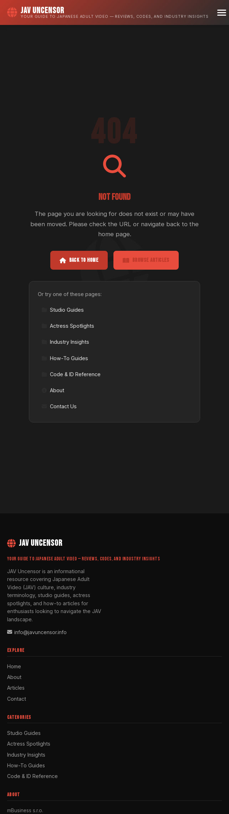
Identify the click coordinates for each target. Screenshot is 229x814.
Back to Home (79, 260)
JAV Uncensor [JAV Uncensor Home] (34, 543)
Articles (16, 688)
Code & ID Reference (71, 374)
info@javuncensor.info (37, 632)
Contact (16, 699)
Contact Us (59, 406)
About (52, 390)
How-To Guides (64, 358)
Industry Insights (65, 342)
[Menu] (221, 12)
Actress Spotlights (67, 326)
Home (14, 666)
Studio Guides (62, 310)
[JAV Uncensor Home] (108, 12)
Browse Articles (146, 260)
